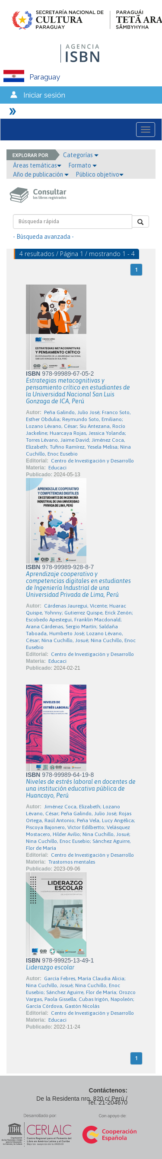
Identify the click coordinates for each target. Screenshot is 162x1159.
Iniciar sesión (44, 95)
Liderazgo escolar (50, 967)
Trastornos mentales (71, 862)
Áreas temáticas (37, 165)
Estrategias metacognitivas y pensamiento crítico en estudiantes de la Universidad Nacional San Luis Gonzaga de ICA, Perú (78, 391)
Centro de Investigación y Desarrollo (92, 461)
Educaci (57, 468)
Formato (82, 165)
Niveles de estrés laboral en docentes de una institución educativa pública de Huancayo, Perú (81, 788)
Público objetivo (100, 174)
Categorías (80, 155)
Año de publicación (41, 174)
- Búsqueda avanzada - (43, 236)
